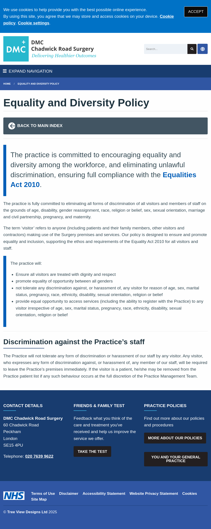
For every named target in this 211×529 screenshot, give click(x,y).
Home (7, 83)
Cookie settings (33, 23)
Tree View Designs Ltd (27, 512)
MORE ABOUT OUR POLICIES (175, 438)
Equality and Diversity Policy (38, 83)
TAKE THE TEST (92, 451)
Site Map (39, 499)
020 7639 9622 (39, 456)
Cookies (189, 493)
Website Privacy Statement (153, 493)
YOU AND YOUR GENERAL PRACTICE (175, 459)
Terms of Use (43, 493)
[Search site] (192, 49)
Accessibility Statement (104, 493)
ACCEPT (196, 12)
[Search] (166, 49)
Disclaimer (68, 493)
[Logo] (50, 49)
